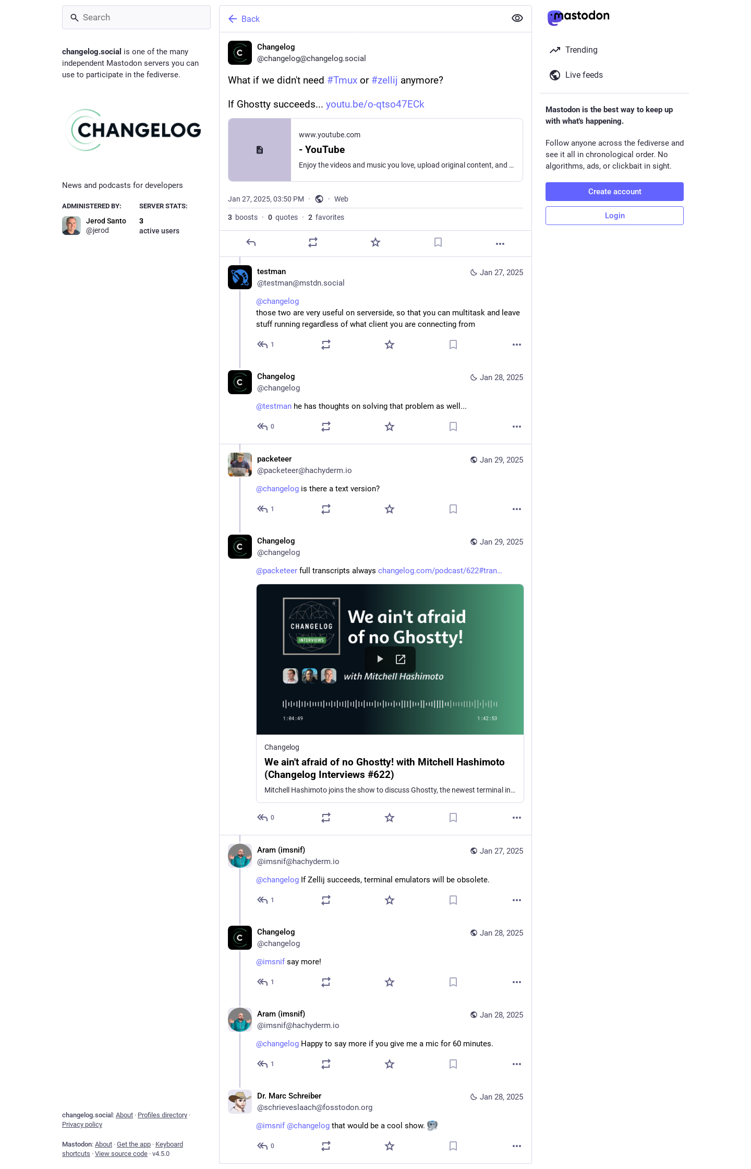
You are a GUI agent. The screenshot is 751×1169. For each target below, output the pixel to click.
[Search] (136, 17)
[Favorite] (375, 242)
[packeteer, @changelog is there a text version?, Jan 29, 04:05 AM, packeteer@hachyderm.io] (375, 485)
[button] (390, 693)
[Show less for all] (517, 18)
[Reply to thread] (266, 344)
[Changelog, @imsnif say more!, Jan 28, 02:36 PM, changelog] (375, 958)
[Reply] (251, 242)
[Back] (361, 19)
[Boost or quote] (313, 242)
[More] (500, 244)
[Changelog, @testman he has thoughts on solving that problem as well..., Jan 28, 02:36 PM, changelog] (375, 403)
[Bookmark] (438, 242)
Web (341, 199)
